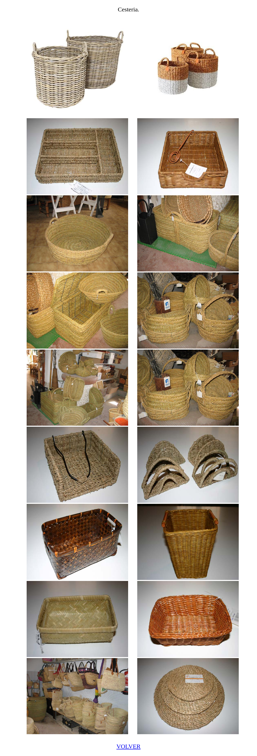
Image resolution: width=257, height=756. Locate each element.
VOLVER (128, 746)
